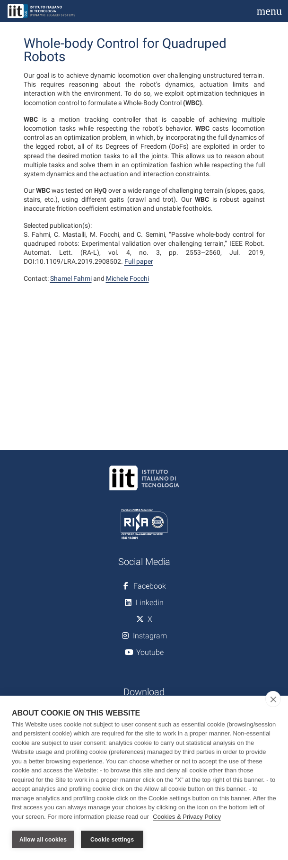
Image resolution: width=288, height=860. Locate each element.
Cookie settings (112, 839)
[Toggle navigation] (269, 11)
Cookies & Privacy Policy (187, 816)
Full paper (138, 261)
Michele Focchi (127, 278)
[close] (273, 699)
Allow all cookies (43, 839)
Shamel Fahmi (71, 278)
